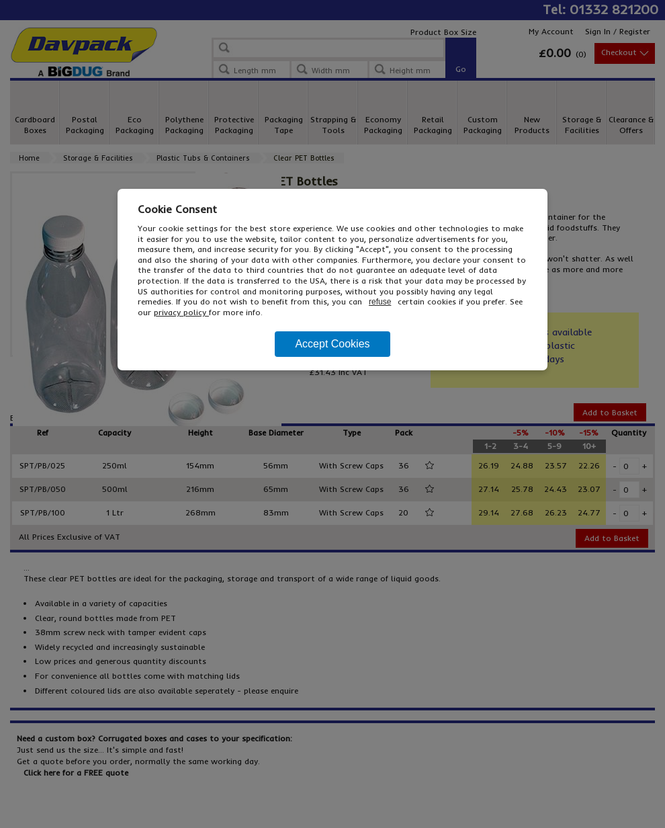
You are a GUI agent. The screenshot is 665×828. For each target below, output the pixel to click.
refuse (380, 301)
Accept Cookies (332, 343)
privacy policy (181, 312)
